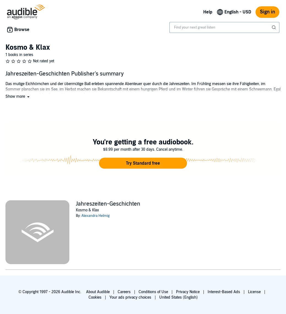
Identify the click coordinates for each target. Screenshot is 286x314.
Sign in (267, 12)
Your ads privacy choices (130, 297)
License (254, 292)
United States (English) (178, 297)
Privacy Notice (188, 292)
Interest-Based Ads (224, 292)
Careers (124, 292)
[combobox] (224, 27)
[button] (18, 96)
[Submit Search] (274, 27)
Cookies (95, 297)
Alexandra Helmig (95, 216)
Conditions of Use (153, 292)
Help (207, 12)
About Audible (98, 292)
